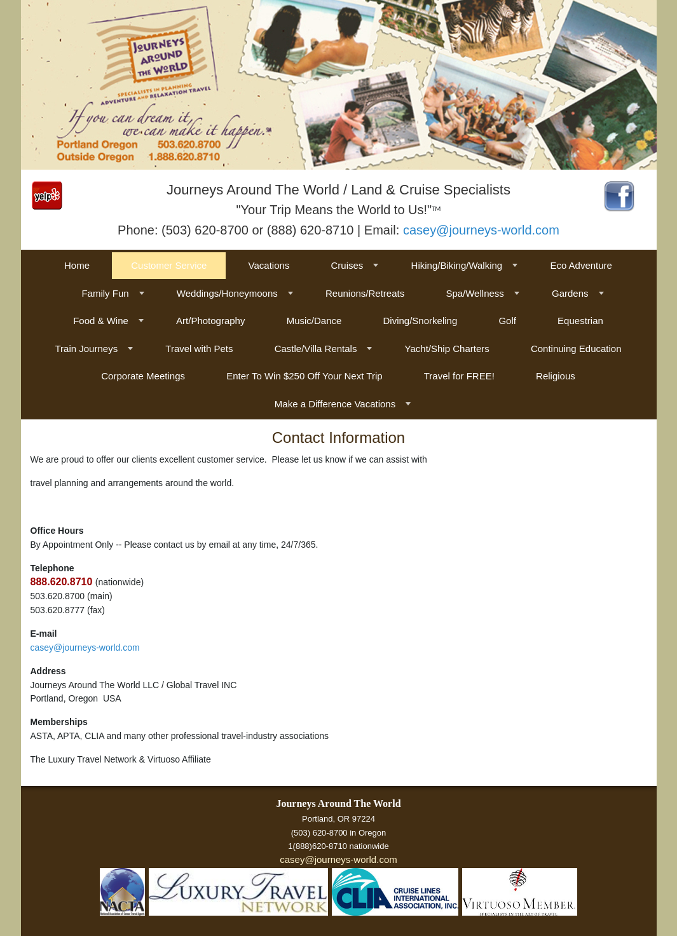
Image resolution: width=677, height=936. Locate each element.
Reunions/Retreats (364, 293)
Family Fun (104, 293)
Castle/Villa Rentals (316, 348)
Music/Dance (314, 320)
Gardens (570, 293)
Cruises (347, 265)
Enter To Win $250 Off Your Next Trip (304, 375)
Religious (555, 375)
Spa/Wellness (474, 293)
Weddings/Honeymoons (227, 293)
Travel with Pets (199, 348)
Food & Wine (100, 320)
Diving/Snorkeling (420, 320)
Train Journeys (86, 348)
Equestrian (580, 320)
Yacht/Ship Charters (447, 348)
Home (77, 265)
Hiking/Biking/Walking (457, 265)
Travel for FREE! (459, 375)
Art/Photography (210, 320)
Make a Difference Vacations (335, 403)
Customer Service (169, 265)
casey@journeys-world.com (481, 230)
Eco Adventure (581, 265)
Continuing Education (576, 348)
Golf (507, 320)
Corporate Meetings (143, 375)
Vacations (269, 265)
